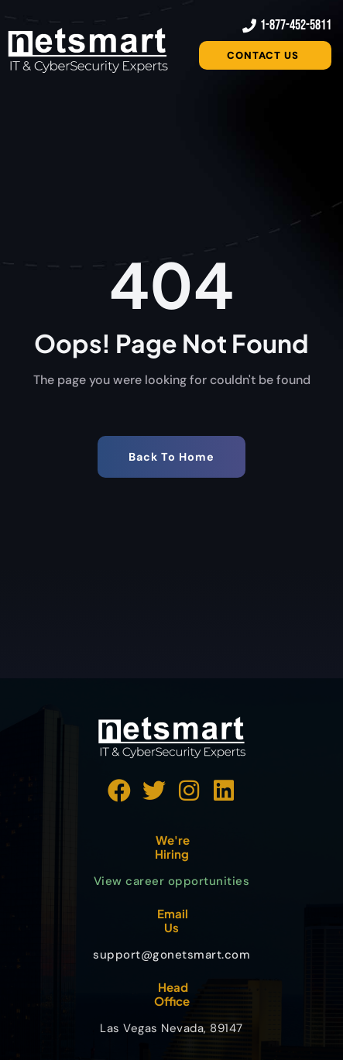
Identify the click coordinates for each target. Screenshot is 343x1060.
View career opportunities (172, 881)
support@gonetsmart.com (171, 954)
